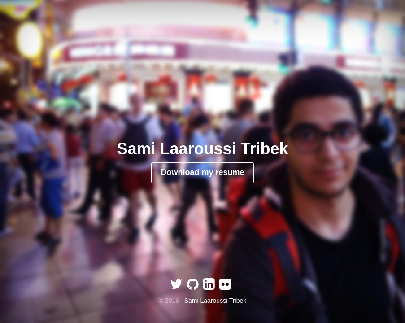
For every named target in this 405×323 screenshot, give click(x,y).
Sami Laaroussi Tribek (215, 300)
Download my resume (202, 172)
